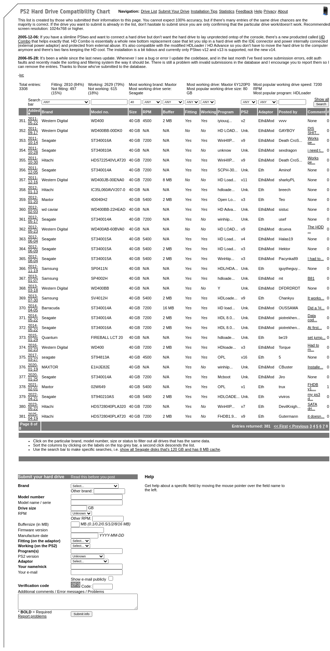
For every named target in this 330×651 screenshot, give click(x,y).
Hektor (284, 249)
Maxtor (171, 84)
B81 (311, 278)
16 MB (168, 308)
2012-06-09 (33, 249)
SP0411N (99, 268)
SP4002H (99, 278)
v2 (243, 121)
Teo (282, 199)
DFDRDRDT (289, 288)
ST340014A (101, 170)
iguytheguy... (289, 268)
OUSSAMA (288, 308)
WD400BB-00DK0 (106, 130)
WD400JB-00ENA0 (107, 180)
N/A (146, 130)
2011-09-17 (33, 130)
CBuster (286, 367)
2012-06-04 (33, 239)
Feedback (244, 11)
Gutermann (288, 416)
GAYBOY (287, 130)
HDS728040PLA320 (108, 406)
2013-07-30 (33, 298)
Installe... (315, 367)
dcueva (285, 229)
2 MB (167, 121)
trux (282, 387)
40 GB (134, 121)
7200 (147, 140)
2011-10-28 (33, 150)
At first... (314, 328)
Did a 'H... (315, 308)
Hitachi (48, 160)
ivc (21, 75)
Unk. (245, 130)
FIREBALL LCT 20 (107, 337)
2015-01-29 (33, 337)
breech (285, 190)
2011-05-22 (33, 120)
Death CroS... (290, 140)
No (187, 130)
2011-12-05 (33, 170)
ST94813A (100, 357)
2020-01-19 (33, 367)
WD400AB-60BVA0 (107, 229)
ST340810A (101, 150)
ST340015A (101, 239)
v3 (243, 199)
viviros (284, 396)
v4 (243, 239)
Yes (188, 121)
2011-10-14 (33, 140)
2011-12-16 (33, 180)
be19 (283, 337)
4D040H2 (99, 199)
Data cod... (312, 318)
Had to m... (313, 347)
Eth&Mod (266, 121)
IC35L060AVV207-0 (108, 190)
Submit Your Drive (173, 11)
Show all (322, 99)
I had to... (315, 259)
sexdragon (288, 150)
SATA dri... (312, 406)
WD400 (97, 121)
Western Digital (55, 121)
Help (258, 11)
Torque (285, 347)
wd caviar (50, 209)
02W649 (98, 387)
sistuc (283, 209)
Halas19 (286, 239)
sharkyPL (287, 180)
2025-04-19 (33, 416)
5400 (147, 199)
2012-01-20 (33, 199)
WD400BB (100, 288)
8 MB (167, 180)
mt (281, 278)
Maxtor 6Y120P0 (235, 84)
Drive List (149, 11)
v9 (243, 140)
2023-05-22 (33, 406)
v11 (244, 180)
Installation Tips (204, 11)
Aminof (285, 170)
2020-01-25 (33, 377)
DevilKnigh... (289, 406)
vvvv (282, 121)
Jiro (282, 377)
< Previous (299, 426)
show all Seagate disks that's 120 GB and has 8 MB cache (170, 449)
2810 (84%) (74, 84)
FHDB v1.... (312, 387)
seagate (48, 357)
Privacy (270, 11)
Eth (261, 170)
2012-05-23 (33, 229)
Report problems (32, 616)
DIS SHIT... (313, 130)
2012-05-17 (33, 219)
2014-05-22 (33, 318)
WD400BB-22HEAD (108, 209)
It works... (315, 298)
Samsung (50, 268)
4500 (147, 121)
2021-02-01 (33, 387)
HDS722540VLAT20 (108, 160)
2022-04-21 (33, 396)
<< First (281, 426)
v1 (243, 387)
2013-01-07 (33, 278)
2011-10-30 (33, 160)
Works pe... (312, 140)
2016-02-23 (33, 347)
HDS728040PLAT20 (108, 416)
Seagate (49, 140)
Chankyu (286, 298)
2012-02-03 (33, 209)
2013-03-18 (33, 288)
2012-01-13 (33, 189)
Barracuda (51, 308)
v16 (244, 357)
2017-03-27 (33, 357)
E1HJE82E (100, 367)
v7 (243, 406)
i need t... (315, 150)
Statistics (227, 11)
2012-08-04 (33, 258)
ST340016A (101, 140)
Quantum (49, 337)
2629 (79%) (114, 84)
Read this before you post (93, 477)
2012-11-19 (33, 268)
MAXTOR (50, 367)
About (283, 11)
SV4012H (99, 298)
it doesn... (315, 416)
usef (282, 219)
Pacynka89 (288, 259)
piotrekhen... (289, 318)
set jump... (316, 337)
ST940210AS (102, 396)
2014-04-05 (33, 308)
